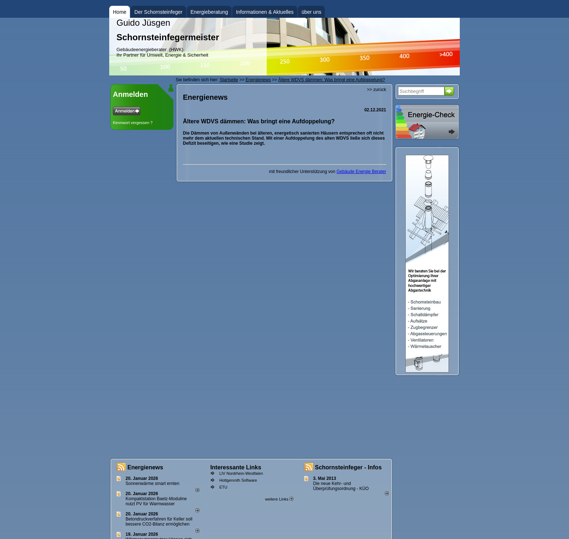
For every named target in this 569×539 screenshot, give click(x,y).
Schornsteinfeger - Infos (348, 467)
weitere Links (279, 499)
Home (119, 12)
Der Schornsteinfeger (158, 12)
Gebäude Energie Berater (361, 171)
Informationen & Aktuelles (265, 12)
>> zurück (376, 89)
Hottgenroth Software (238, 480)
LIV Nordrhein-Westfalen (241, 473)
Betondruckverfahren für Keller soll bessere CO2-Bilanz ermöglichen (159, 522)
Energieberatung (209, 12)
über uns (311, 12)
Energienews (145, 467)
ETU (223, 487)
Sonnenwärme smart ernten (152, 483)
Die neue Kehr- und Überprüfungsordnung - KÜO (341, 486)
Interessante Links (235, 467)
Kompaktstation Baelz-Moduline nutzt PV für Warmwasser (156, 501)
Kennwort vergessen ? (132, 122)
